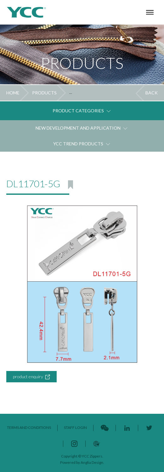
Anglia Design (92, 462)
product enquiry (31, 377)
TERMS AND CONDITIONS (29, 427)
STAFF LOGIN (75, 427)
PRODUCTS (44, 92)
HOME (13, 92)
